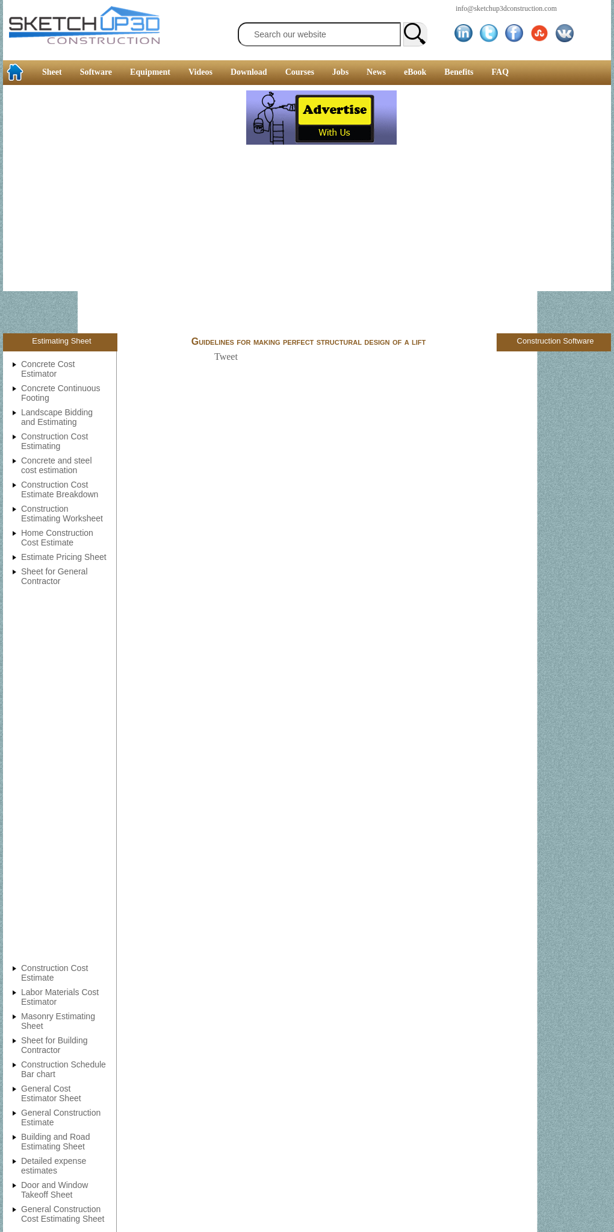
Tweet (226, 356)
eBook (415, 72)
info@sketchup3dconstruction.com (506, 8)
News (376, 72)
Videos (200, 72)
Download (249, 72)
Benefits (458, 72)
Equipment (150, 72)
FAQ (500, 72)
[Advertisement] (123, 210)
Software (96, 72)
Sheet (52, 72)
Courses (299, 72)
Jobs (340, 72)
